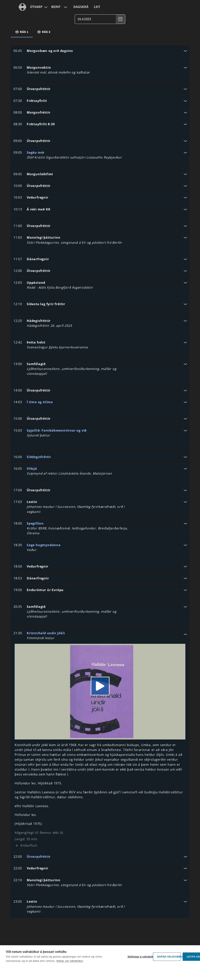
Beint (55, 7)
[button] (100, 51)
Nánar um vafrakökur (70, 960)
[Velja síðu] (45, 7)
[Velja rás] (65, 7)
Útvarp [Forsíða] (36, 7)
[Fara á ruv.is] (22, 7)
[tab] (22, 31)
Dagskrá (80, 7)
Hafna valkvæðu (169, 956)
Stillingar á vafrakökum (139, 956)
